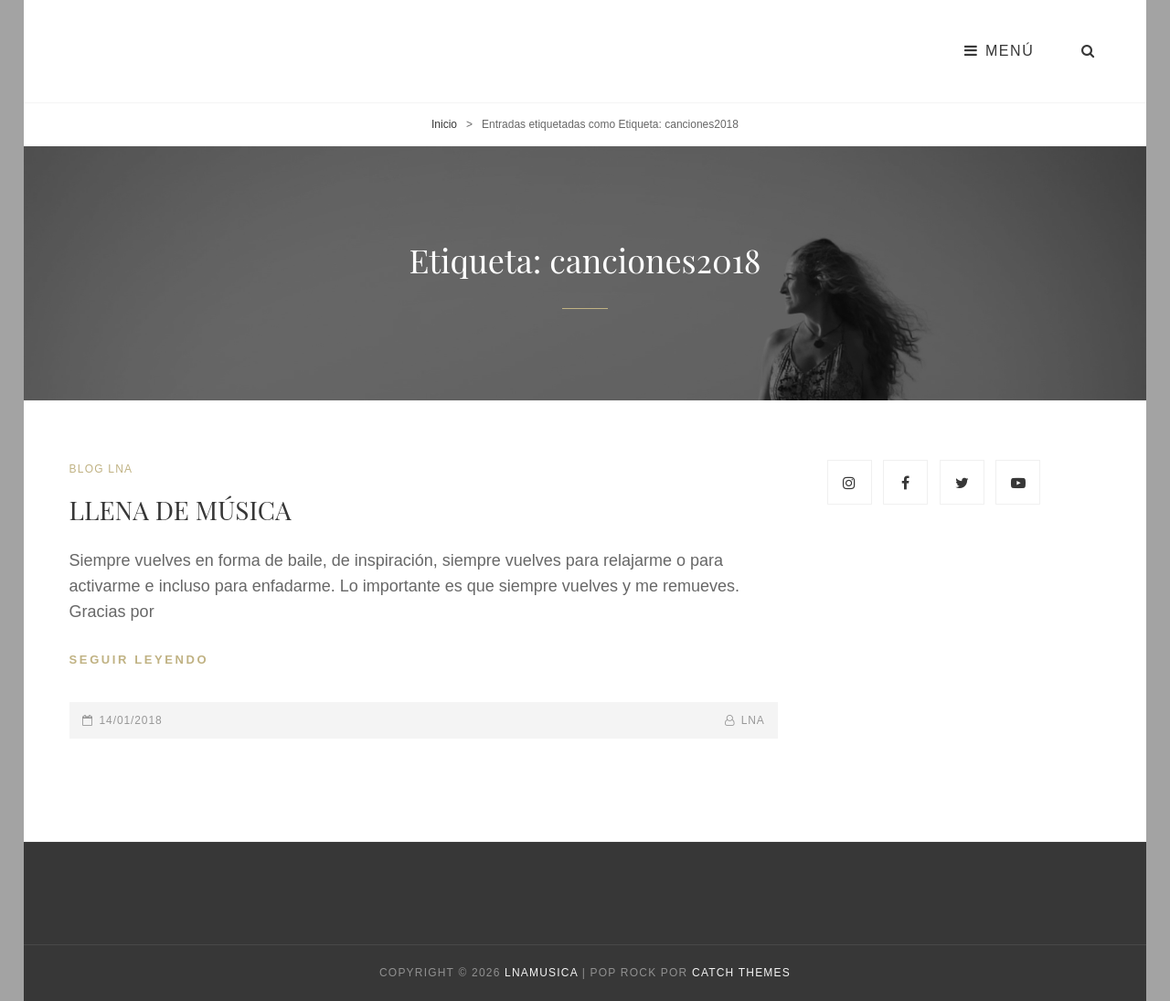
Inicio (444, 124)
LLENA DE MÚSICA (180, 510)
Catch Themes (741, 972)
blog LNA (101, 469)
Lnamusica (541, 972)
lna (753, 720)
